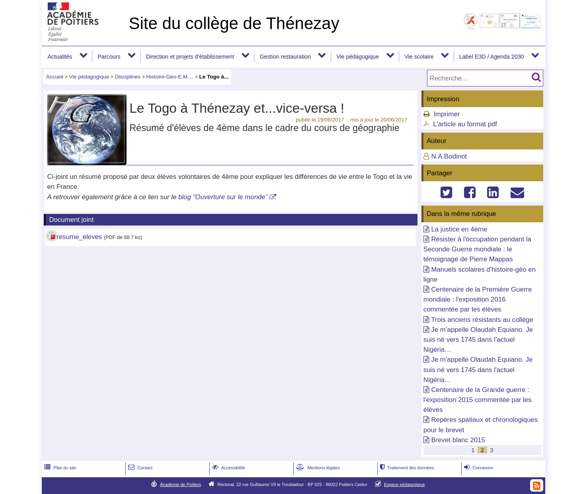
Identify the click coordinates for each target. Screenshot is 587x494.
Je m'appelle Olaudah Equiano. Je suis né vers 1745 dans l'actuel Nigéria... (478, 369)
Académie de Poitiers (180, 484)
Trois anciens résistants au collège (482, 319)
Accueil (54, 77)
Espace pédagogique (404, 484)
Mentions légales (317, 467)
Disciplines (127, 77)
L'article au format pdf (465, 124)
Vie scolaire (418, 56)
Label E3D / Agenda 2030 (491, 56)
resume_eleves (79, 237)
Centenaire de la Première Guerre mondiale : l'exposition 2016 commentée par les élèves (477, 299)
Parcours (109, 56)
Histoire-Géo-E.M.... (169, 77)
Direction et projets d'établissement (190, 56)
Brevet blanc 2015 (458, 440)
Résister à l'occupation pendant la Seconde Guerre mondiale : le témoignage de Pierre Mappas (477, 249)
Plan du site (59, 467)
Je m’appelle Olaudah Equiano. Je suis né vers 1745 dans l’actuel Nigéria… (478, 339)
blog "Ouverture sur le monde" (223, 197)
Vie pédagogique (357, 56)
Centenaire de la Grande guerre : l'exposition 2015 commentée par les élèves (477, 400)
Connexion (477, 467)
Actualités (59, 56)
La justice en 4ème (459, 229)
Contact (139, 467)
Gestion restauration (284, 56)
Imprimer (446, 114)
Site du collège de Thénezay (234, 23)
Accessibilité (228, 467)
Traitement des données (406, 467)
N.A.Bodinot (449, 156)
